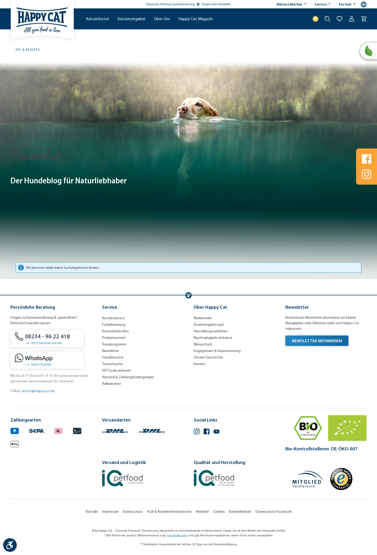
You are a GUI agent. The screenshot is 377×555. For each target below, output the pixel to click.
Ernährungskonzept (209, 324)
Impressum (110, 511)
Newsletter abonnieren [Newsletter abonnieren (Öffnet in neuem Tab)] (317, 340)
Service (321, 4)
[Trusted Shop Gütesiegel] (341, 479)
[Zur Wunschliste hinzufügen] (340, 18)
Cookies (219, 511)
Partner (345, 4)
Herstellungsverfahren (211, 331)
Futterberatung (113, 324)
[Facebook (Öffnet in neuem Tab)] (206, 432)
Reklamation (111, 383)
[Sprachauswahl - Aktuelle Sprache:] (364, 4)
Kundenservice (113, 318)
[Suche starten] (327, 18)
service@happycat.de (37, 391)
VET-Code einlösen (116, 370)
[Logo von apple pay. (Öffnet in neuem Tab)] (14, 443)
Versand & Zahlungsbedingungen (128, 377)
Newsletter (110, 351)
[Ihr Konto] (352, 18)
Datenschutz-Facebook (273, 511)
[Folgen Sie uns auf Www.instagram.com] (366, 174)
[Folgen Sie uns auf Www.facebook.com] (366, 159)
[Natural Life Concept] (368, 51)
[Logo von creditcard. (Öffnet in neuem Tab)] (77, 430)
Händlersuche (112, 357)
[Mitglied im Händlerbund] (308, 479)
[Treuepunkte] (315, 18)
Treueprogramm (114, 344)
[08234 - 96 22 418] (47, 338)
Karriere (199, 364)
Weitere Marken (289, 4)
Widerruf (202, 511)
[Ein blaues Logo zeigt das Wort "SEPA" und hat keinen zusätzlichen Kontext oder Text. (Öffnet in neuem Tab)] (36, 430)
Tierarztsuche (112, 364)
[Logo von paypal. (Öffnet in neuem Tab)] (14, 430)
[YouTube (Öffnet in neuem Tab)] (216, 432)
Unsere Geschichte (208, 357)
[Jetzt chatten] (47, 360)
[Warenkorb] (364, 18)
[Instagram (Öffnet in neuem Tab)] (196, 432)
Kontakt (92, 511)
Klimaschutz (203, 344)
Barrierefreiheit (240, 511)
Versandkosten (177, 535)
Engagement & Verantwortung (217, 351)
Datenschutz (133, 511)
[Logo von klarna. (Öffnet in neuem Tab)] (58, 430)
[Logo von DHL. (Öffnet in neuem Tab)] (115, 430)
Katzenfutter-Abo (115, 331)
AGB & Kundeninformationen (169, 511)
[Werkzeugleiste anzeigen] (10, 545)
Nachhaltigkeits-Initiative (213, 337)
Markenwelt (203, 318)
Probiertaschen (114, 337)
